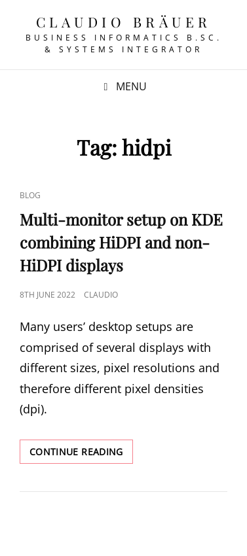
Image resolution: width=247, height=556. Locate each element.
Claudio (101, 294)
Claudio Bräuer (124, 21)
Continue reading (81, 454)
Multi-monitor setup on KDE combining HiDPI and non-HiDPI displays (121, 242)
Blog (30, 195)
